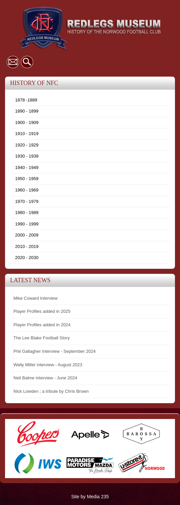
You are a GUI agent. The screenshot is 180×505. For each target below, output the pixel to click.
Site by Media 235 (90, 496)
